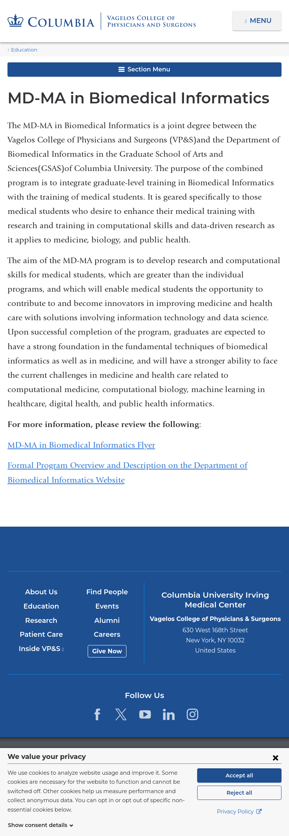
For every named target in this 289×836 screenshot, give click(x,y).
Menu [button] (262, 20)
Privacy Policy (239, 821)
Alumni (107, 620)
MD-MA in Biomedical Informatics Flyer (81, 445)
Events (107, 606)
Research (41, 620)
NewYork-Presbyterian (144, 552)
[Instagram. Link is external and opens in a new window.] (192, 714)
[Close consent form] (275, 766)
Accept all (239, 784)
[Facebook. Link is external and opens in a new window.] (97, 714)
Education (22, 50)
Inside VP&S (41, 649)
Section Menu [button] (144, 69)
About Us (42, 592)
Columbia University (160, 752)
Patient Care (41, 634)
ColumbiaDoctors (234, 548)
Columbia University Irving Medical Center (54, 548)
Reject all (239, 802)
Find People (107, 592)
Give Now (107, 651)
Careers (107, 634)
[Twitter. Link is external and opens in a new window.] (121, 714)
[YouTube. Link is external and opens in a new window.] (145, 714)
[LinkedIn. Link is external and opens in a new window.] (169, 714)
